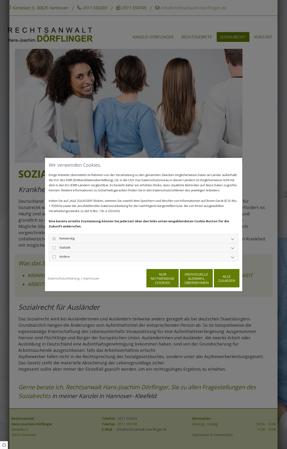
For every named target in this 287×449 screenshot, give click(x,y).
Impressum (91, 278)
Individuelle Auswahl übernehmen (174, 278)
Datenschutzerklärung (63, 278)
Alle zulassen (218, 278)
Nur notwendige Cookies (130, 278)
